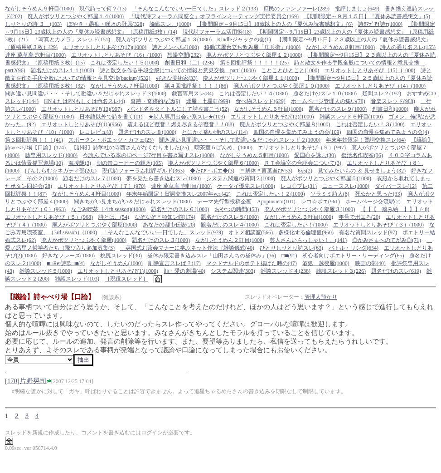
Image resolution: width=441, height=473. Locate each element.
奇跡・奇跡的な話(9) (155, 101)
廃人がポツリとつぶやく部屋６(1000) (213, 163)
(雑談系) (111, 297)
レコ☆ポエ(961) (320, 201)
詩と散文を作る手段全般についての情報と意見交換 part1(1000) (178, 70)
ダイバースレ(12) (396, 186)
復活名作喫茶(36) (362, 155)
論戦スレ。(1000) (170, 24)
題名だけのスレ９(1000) (338, 109)
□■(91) (289, 255)
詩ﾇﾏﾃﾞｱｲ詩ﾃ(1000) (380, 24)
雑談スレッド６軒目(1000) (351, 116)
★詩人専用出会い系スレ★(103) (186, 116)
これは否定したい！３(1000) (370, 124)
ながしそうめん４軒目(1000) (86, 194)
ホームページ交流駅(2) (373, 201)
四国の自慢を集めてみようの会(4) (388, 132)
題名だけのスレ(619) (396, 271)
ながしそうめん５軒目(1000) (254, 155)
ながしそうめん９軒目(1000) (39, 8)
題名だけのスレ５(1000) (230, 217)
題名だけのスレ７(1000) (92, 178)
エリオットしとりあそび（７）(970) (101, 186)
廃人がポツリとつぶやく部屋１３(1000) (164, 39)
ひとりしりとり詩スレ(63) (291, 248)
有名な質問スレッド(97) (368, 232)
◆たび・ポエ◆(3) (212, 171)
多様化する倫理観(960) (306, 232)
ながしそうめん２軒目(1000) (229, 240)
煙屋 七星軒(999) (208, 101)
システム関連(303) (233, 271)
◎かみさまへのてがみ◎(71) (386, 240)
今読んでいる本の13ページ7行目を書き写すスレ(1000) (148, 155)
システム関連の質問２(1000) (240, 178)
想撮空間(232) (184, 55)
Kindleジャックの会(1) (244, 39)
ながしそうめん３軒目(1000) (298, 217)
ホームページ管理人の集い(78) (328, 101)
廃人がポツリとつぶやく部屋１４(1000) (76, 16)
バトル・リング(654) (353, 248)
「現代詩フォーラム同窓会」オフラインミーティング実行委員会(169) (214, 16)
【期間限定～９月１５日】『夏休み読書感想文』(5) (367, 16)
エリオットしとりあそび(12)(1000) (272, 116)
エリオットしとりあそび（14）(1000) (380, 86)
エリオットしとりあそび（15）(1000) (370, 70)
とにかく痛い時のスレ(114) (215, 132)
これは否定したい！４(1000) (253, 93)
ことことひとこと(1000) (290, 70)
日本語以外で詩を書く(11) (111, 116)
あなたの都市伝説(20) (169, 225)
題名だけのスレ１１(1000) (62, 70)
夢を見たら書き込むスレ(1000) (163, 178)
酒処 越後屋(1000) (325, 263)
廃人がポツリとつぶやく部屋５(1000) (326, 178)
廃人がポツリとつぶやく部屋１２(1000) (254, 55)
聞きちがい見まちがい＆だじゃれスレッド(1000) (133, 201)
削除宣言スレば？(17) (174, 263)
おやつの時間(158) (236, 209)
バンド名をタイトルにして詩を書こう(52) (178, 109)
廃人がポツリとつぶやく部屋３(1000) (309, 209)
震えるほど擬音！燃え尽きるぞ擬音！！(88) (180, 124)
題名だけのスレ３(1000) (161, 240)
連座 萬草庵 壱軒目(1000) (181, 186)
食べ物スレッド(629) (261, 101)
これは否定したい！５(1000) (124, 62)
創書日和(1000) (390, 109)
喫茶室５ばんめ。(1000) (223, 147)
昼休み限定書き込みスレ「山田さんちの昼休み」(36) (211, 255)
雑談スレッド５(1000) (45, 271)
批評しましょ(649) (357, 8)
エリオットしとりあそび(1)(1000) (118, 271)
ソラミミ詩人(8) (329, 194)
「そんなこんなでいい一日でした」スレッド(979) (162, 232)
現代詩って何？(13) (102, 8)
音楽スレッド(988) (393, 101)
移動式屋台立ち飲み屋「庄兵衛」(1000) (252, 47)
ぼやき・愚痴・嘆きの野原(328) (105, 24)
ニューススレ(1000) (345, 186)
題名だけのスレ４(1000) (230, 225)
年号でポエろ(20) (359, 217)
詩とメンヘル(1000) (175, 47)
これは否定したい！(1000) (296, 225)
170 (12, 380)
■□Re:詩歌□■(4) (66, 263)
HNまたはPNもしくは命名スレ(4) (84, 101)
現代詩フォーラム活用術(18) (217, 32)
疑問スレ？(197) (381, 93)
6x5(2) (305, 171)
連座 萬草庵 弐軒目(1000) (35, 55)
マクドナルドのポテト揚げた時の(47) (251, 263)
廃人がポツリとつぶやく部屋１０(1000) (281, 86)
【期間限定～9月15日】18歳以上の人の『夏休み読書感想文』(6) (275, 24)
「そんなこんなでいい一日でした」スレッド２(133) (195, 8)
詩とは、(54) (113, 217)
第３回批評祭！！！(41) (34, 140)
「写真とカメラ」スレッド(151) (71, 39)
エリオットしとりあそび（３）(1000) (378, 225)
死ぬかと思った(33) (378, 194)
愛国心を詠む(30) (315, 155)
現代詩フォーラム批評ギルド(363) (143, 171)
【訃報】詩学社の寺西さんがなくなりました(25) (130, 147)
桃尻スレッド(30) (121, 255)
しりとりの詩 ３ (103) (33, 24)
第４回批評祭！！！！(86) (196, 86)
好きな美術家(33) (177, 78)
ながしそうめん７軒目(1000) (124, 86)
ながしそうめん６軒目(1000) (268, 109)
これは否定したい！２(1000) (270, 194)
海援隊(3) (79, 163)
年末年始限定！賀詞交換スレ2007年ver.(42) (178, 194)
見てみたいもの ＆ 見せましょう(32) (362, 171)
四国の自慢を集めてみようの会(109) (297, 132)
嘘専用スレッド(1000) (51, 155)
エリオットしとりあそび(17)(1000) (104, 47)
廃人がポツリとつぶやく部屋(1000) (94, 225)
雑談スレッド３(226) (341, 271)
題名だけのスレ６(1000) (180, 209)
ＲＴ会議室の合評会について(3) (302, 163)
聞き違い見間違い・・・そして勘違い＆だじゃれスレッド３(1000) (85, 93)
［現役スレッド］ (126, 279)
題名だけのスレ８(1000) (147, 132)
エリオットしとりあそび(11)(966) (81, 124)
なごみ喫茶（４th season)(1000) (108, 209)
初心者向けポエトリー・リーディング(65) (353, 255)
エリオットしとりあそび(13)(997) (81, 109)
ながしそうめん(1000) (116, 263)
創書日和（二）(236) (189, 62)
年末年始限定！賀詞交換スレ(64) (366, 140)
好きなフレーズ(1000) (68, 255)
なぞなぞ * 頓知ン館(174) (165, 217)
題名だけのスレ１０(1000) (325, 93)
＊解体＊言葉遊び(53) (266, 171)
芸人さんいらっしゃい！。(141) (308, 240)
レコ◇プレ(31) (299, 186)
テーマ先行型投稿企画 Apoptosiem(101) (246, 201)
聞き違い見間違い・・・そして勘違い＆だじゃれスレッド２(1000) (239, 140)
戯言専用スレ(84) (192, 93)
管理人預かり (321, 297)
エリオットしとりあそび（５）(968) (49, 217)
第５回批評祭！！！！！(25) (254, 62)
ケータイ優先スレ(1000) (246, 186)
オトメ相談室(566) (250, 232)
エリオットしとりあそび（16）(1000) (116, 55)
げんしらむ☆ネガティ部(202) (61, 171)
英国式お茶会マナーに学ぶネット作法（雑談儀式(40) (187, 248)
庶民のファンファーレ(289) (296, 8)
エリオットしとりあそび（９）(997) (302, 147)
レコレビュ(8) (96, 132)
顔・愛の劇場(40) (184, 271)
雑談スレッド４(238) (285, 271)
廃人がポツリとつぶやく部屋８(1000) (285, 124)
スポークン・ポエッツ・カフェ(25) (111, 140)
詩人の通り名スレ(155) (408, 47)
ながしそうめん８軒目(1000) (340, 47)
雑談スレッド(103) (77, 279)
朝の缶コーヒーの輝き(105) (130, 163)
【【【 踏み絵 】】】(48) (394, 209)
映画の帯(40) (370, 263)
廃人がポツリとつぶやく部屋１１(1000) (251, 78)
